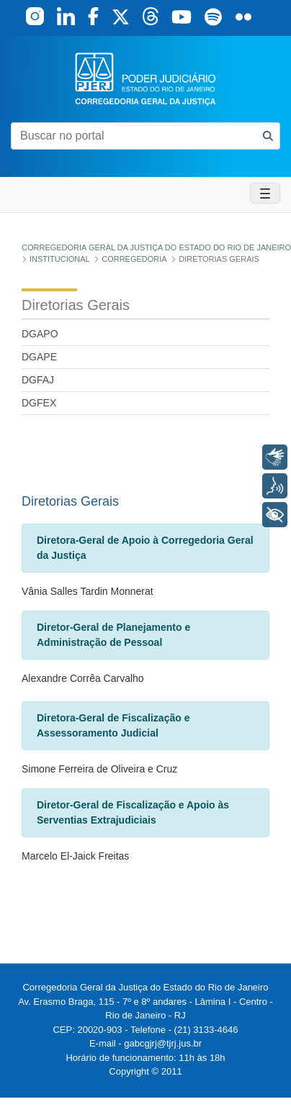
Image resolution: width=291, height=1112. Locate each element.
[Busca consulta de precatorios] (268, 135)
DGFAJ (38, 380)
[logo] (145, 78)
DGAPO (40, 333)
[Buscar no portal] (133, 136)
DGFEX (39, 403)
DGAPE (39, 357)
